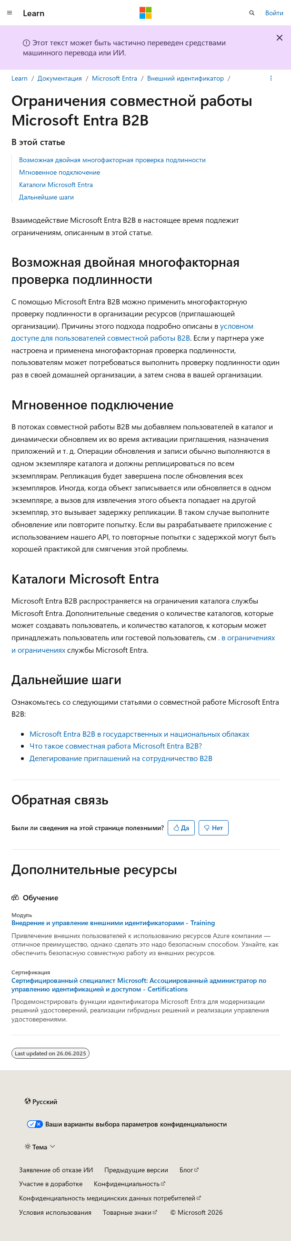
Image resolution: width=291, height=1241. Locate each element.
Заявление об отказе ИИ (56, 1169)
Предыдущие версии (136, 1169)
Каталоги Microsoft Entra (56, 184)
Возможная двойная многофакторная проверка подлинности (112, 159)
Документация (60, 78)
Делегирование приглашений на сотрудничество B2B (121, 758)
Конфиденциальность (127, 1183)
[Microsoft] (146, 13)
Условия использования (55, 1212)
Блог (186, 1169)
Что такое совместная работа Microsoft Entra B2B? (116, 745)
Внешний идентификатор (185, 78)
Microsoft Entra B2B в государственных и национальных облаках (139, 734)
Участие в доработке (50, 1183)
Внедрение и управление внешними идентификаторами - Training (113, 922)
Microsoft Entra (114, 78)
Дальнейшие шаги (46, 196)
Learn (19, 78)
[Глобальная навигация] (9, 12)
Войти (274, 12)
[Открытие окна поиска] (251, 12)
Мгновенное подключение (59, 172)
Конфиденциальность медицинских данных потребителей (107, 1197)
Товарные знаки (127, 1212)
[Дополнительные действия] (271, 78)
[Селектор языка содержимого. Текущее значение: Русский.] (41, 1101)
